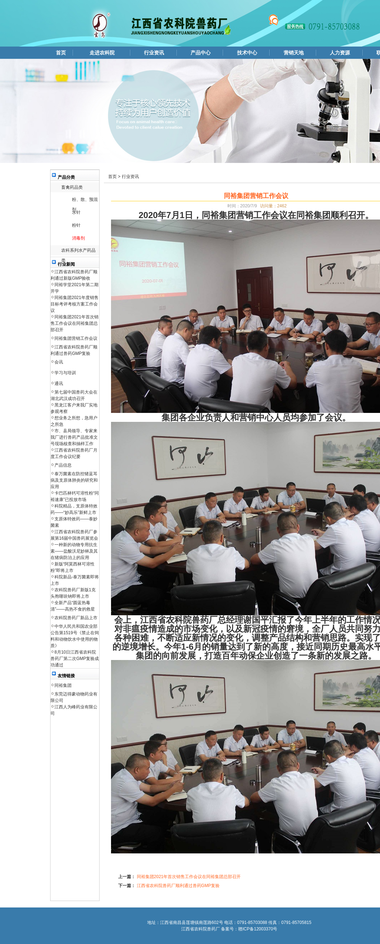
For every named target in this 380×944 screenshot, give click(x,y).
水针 (76, 212)
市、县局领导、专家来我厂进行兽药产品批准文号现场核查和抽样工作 (74, 437)
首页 (61, 53)
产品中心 (201, 53)
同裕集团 (63, 685)
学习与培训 (65, 372)
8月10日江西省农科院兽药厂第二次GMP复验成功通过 (74, 659)
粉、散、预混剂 (85, 200)
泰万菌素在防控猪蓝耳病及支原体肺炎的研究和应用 (74, 480)
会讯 (58, 362)
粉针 (76, 225)
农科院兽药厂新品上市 (75, 617)
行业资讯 (154, 53)
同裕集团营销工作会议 (75, 338)
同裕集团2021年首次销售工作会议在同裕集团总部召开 (74, 323)
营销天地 (294, 53)
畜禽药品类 (72, 187)
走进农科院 (102, 53)
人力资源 (340, 53)
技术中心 (247, 53)
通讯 (58, 383)
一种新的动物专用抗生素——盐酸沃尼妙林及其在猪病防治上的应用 (74, 551)
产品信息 (63, 465)
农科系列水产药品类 (78, 251)
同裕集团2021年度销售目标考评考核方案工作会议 (74, 304)
